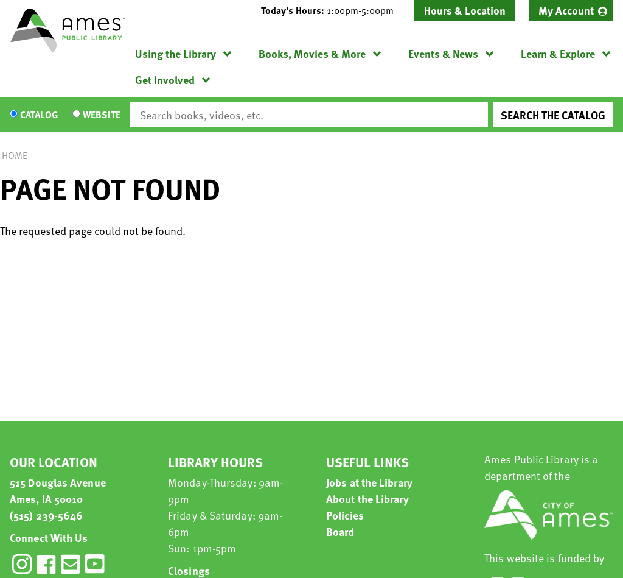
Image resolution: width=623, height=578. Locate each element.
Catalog (39, 115)
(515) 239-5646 (46, 515)
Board (340, 531)
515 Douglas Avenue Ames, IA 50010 (58, 490)
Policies (345, 515)
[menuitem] (571, 10)
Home (14, 155)
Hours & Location (465, 10)
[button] (332, 10)
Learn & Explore (558, 53)
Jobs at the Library (369, 482)
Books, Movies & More (312, 53)
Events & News (443, 53)
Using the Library (175, 53)
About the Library (367, 498)
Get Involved (165, 79)
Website (101, 115)
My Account (566, 10)
